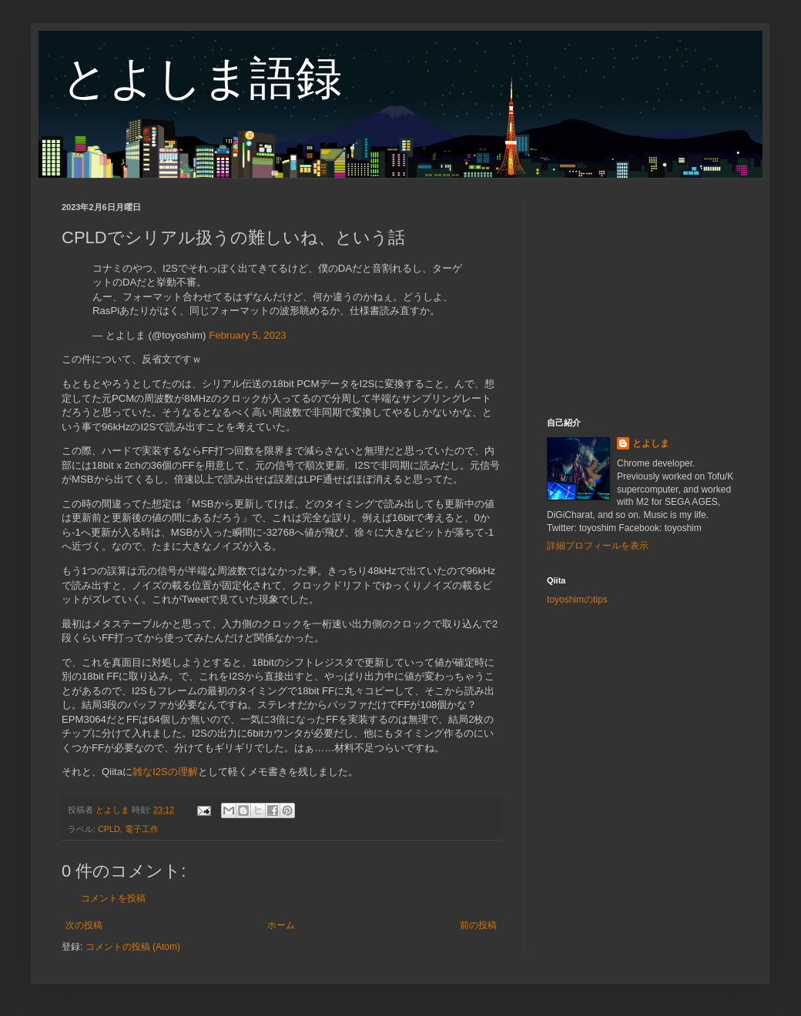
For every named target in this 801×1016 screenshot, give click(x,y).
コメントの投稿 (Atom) (132, 946)
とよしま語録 (202, 78)
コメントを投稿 (113, 898)
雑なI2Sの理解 (165, 771)
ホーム (281, 925)
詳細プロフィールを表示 (598, 545)
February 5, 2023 (247, 335)
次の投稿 (83, 925)
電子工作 (142, 829)
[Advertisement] (643, 298)
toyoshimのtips (577, 599)
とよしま (650, 443)
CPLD (109, 829)
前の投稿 (478, 925)
